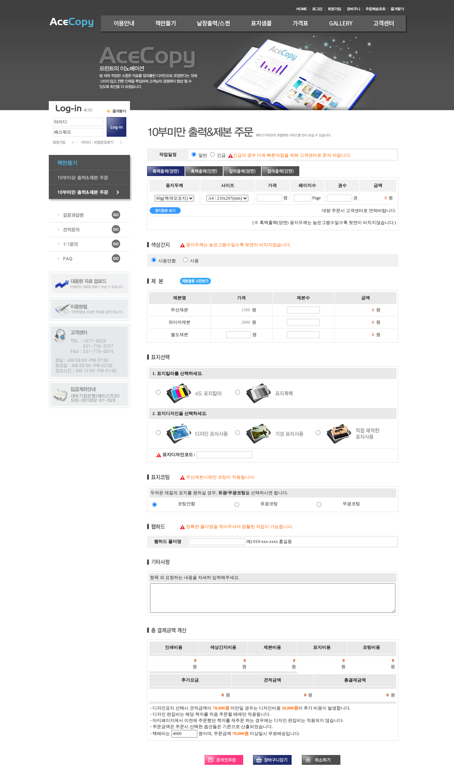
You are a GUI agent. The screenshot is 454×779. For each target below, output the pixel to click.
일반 (203, 155)
